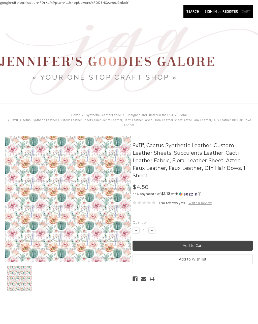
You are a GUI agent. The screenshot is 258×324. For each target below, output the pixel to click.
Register (230, 11)
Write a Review (200, 203)
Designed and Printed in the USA (150, 115)
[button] (193, 193)
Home (75, 115)
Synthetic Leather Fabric (103, 115)
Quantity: (140, 222)
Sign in (211, 11)
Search (192, 11)
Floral (183, 115)
